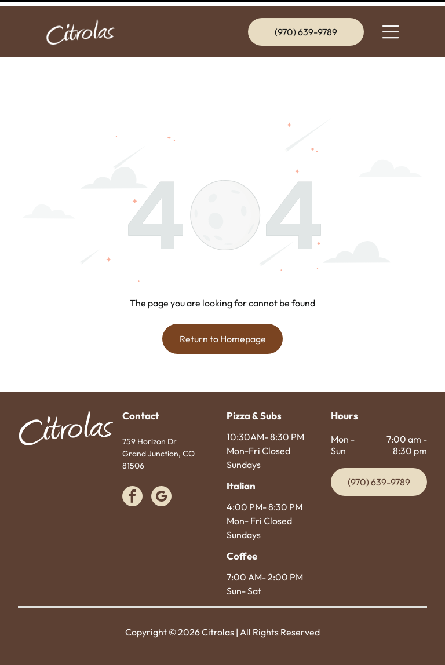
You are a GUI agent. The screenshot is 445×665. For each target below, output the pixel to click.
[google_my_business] (161, 468)
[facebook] (132, 468)
